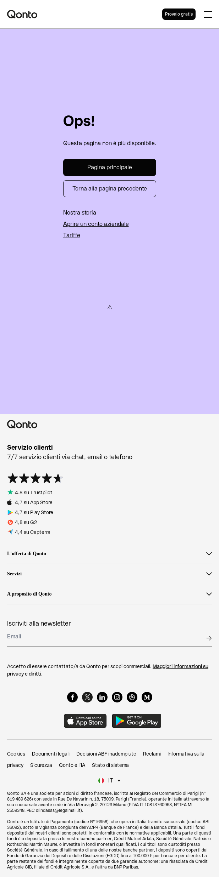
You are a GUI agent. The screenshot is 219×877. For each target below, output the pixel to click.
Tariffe (71, 235)
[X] (87, 697)
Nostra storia (79, 212)
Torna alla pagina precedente (109, 188)
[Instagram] (117, 697)
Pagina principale (109, 167)
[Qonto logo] (84, 14)
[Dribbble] (132, 697)
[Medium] (147, 697)
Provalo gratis (179, 14)
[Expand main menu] (208, 14)
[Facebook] (72, 697)
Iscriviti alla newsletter (39, 623)
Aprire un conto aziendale (96, 224)
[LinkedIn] (102, 697)
